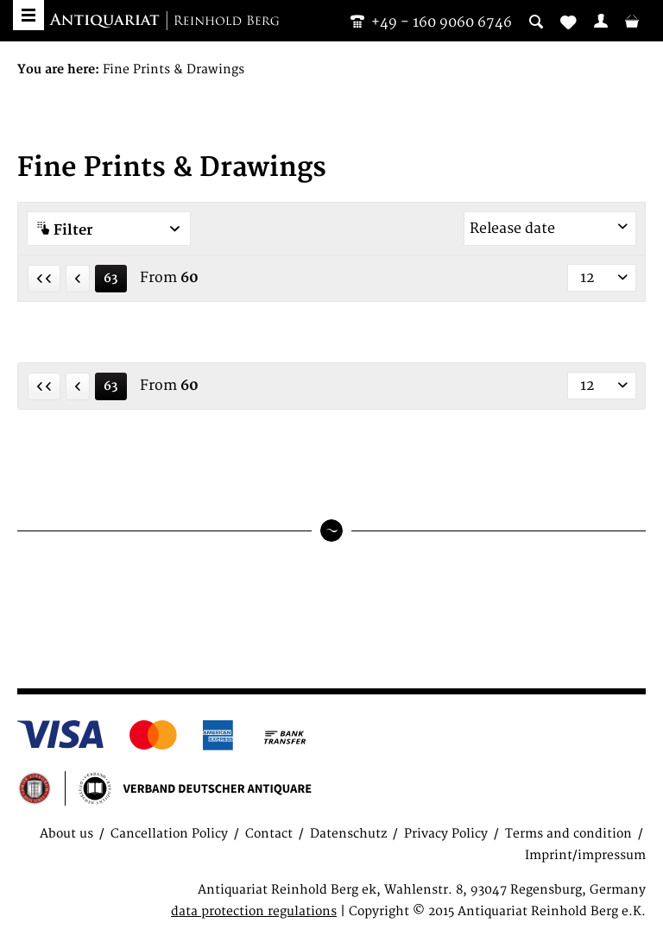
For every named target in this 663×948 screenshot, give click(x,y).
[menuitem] (601, 20)
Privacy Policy (446, 833)
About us (66, 833)
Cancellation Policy (169, 833)
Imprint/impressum (585, 855)
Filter (108, 230)
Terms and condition (568, 833)
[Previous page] (78, 278)
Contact (269, 833)
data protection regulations (254, 911)
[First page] (44, 278)
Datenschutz (348, 833)
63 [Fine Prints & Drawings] (111, 278)
